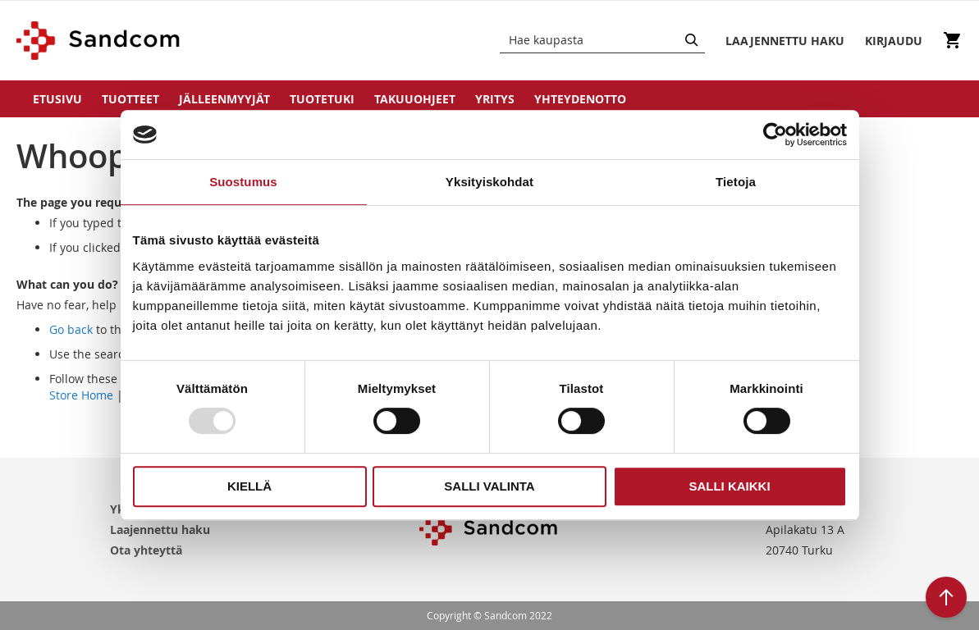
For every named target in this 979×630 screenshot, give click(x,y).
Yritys (495, 99)
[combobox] (602, 40)
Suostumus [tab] (243, 182)
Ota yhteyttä (146, 550)
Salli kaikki (729, 486)
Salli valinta (489, 486)
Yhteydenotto (580, 99)
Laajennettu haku (160, 529)
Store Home (81, 395)
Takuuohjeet (414, 99)
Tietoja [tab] (736, 182)
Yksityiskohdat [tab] (489, 182)
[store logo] (98, 40)
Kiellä (249, 486)
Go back (71, 329)
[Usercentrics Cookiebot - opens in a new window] (775, 134)
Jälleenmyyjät (224, 99)
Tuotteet (130, 99)
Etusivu (57, 99)
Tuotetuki (322, 99)
